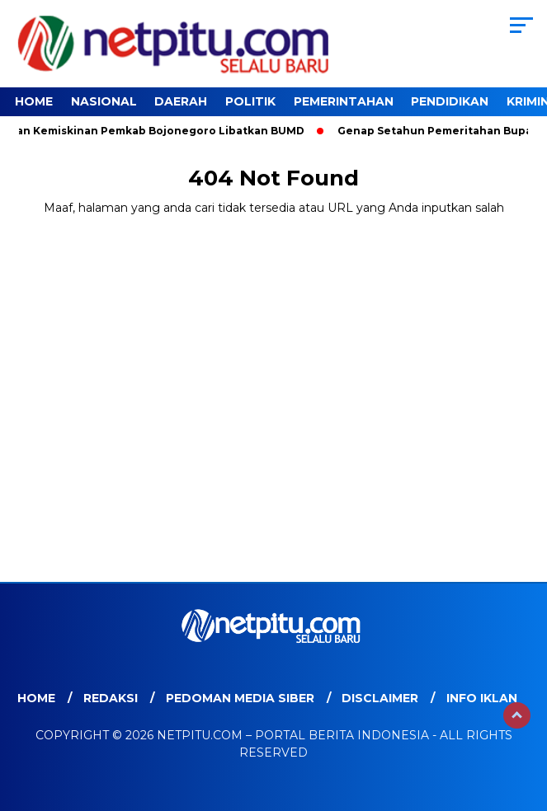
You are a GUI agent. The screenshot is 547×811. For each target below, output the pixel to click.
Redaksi (110, 698)
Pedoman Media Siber (240, 698)
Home (34, 101)
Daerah (180, 101)
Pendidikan (449, 101)
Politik (250, 101)
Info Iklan (481, 698)
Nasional (104, 101)
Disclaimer (380, 698)
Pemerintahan (344, 101)
